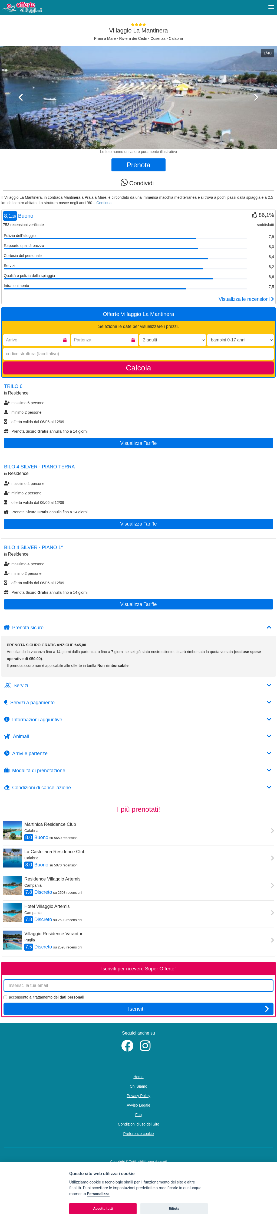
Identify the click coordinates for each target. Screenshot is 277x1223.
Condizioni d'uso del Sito (138, 1124)
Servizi (138, 685)
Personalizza (98, 1194)
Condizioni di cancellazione (138, 787)
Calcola (138, 368)
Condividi (137, 182)
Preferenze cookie (138, 1133)
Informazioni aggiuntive (138, 719)
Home (138, 1077)
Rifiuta (174, 1208)
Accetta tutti (103, 1208)
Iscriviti (198, 1008)
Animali (138, 736)
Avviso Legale (138, 1105)
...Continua (102, 203)
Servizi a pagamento (138, 702)
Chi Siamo (138, 1086)
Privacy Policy (138, 1096)
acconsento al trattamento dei (44, 997)
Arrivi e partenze (138, 753)
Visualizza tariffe (138, 443)
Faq (138, 1115)
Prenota (138, 165)
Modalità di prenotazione (138, 770)
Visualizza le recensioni (246, 299)
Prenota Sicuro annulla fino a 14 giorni (46, 431)
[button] (21, 120)
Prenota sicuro (138, 627)
